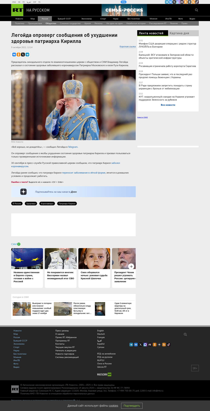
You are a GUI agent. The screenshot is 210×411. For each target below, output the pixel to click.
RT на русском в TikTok (197, 2)
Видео (192, 18)
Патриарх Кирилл (67, 203)
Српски (100, 347)
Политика (19, 23)
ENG (14, 2)
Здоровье (31, 203)
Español (100, 344)
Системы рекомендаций (67, 357)
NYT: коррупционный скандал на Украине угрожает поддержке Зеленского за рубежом (167, 98)
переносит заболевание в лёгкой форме (83, 172)
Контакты (59, 343)
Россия (45, 18)
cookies (113, 405)
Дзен (74, 191)
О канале (59, 333)
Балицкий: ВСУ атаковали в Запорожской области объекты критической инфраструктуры (166, 56)
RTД (123, 2)
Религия (174, 23)
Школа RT (102, 366)
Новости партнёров (64, 353)
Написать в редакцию (65, 350)
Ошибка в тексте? (19, 182)
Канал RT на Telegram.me (167, 2)
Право (184, 23)
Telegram (73, 146)
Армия (87, 23)
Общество (51, 23)
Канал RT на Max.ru (178, 2)
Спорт (103, 18)
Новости (19, 18)
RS (39, 2)
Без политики (134, 18)
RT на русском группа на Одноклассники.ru (185, 2)
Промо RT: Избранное (66, 337)
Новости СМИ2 (142, 117)
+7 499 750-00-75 (126, 390)
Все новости (168, 104)
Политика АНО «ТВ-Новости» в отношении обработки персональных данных (57, 393)
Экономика (86, 18)
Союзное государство (70, 23)
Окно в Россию (104, 363)
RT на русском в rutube (182, 2)
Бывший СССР (64, 18)
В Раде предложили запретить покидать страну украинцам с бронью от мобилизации (165, 87)
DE (19, 2)
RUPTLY (100, 360)
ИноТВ (168, 18)
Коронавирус (47, 203)
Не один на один (114, 23)
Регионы (99, 23)
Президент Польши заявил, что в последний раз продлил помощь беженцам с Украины (165, 75)
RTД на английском (106, 353)
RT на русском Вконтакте (170, 2)
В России (17, 203)
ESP (34, 2)
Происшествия (35, 23)
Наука (115, 18)
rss (193, 2)
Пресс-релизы (62, 330)
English (100, 330)
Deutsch (101, 334)
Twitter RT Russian (174, 2)
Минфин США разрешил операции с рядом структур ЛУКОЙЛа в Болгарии (167, 45)
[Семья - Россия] (124, 10)
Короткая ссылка (128, 46)
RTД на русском (104, 356)
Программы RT (62, 340)
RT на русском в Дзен (189, 2)
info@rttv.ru (157, 390)
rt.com (40, 387)
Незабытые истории (136, 23)
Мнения (153, 18)
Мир (33, 18)
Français (101, 337)
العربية (29, 2)
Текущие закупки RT (65, 347)
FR (24, 2)
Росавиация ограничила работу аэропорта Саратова (167, 65)
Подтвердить (132, 405)
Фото (180, 18)
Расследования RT (157, 23)
